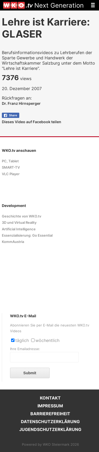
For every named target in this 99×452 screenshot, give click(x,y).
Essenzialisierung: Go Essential (27, 235)
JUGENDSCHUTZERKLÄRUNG (50, 429)
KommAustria (13, 242)
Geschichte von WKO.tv (21, 216)
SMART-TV (11, 167)
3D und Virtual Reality (19, 223)
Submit (29, 373)
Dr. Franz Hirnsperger (21, 103)
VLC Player (11, 174)
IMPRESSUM (50, 405)
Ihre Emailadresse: (25, 349)
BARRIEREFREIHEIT (50, 413)
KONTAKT (50, 398)
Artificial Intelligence (19, 229)
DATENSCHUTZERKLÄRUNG (50, 421)
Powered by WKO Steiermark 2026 (50, 444)
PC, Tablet (10, 161)
